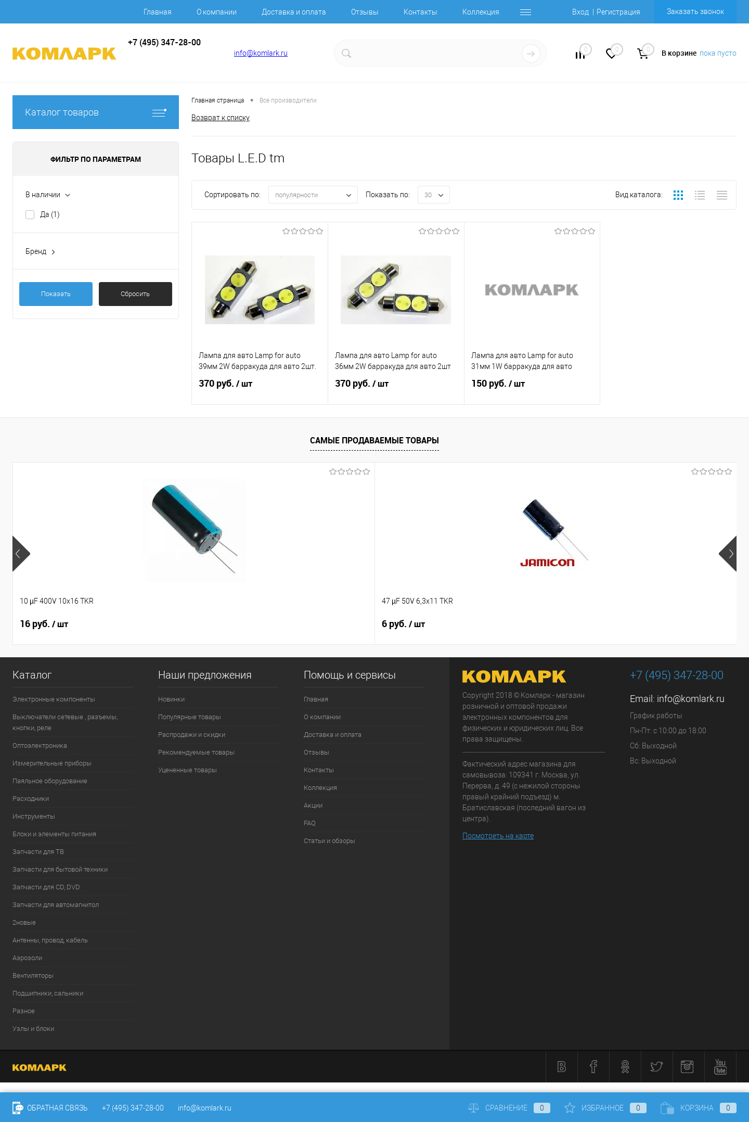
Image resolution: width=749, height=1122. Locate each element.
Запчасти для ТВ (38, 852)
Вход (580, 12)
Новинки (171, 699)
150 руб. (532, 390)
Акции (313, 805)
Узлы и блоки (33, 1028)
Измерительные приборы (52, 763)
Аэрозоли (27, 958)
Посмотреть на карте (498, 836)
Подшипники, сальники (47, 993)
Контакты (420, 12)
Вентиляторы (33, 975)
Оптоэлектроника (39, 745)
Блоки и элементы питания (54, 834)
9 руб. (584, 624)
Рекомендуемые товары (196, 752)
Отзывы (365, 12)
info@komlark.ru (261, 53)
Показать (56, 294)
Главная (158, 12)
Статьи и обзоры (329, 841)
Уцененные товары (187, 770)
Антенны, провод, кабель (50, 940)
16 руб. (44, 624)
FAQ (310, 823)
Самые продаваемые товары (374, 440)
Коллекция (480, 12)
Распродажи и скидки (191, 734)
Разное (23, 1011)
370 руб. (260, 390)
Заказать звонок (695, 11)
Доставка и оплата (294, 12)
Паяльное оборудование (49, 781)
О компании (217, 12)
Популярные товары (189, 717)
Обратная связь (50, 1108)
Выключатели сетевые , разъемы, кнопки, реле (65, 722)
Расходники (30, 798)
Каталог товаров (95, 112)
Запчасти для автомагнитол (55, 905)
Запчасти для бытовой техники (60, 869)
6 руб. (222, 624)
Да (50, 214)
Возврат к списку (220, 117)
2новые (24, 922)
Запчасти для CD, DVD (46, 887)
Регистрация (618, 12)
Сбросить (135, 294)
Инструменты (33, 816)
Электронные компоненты (53, 699)
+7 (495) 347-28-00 (133, 1108)
